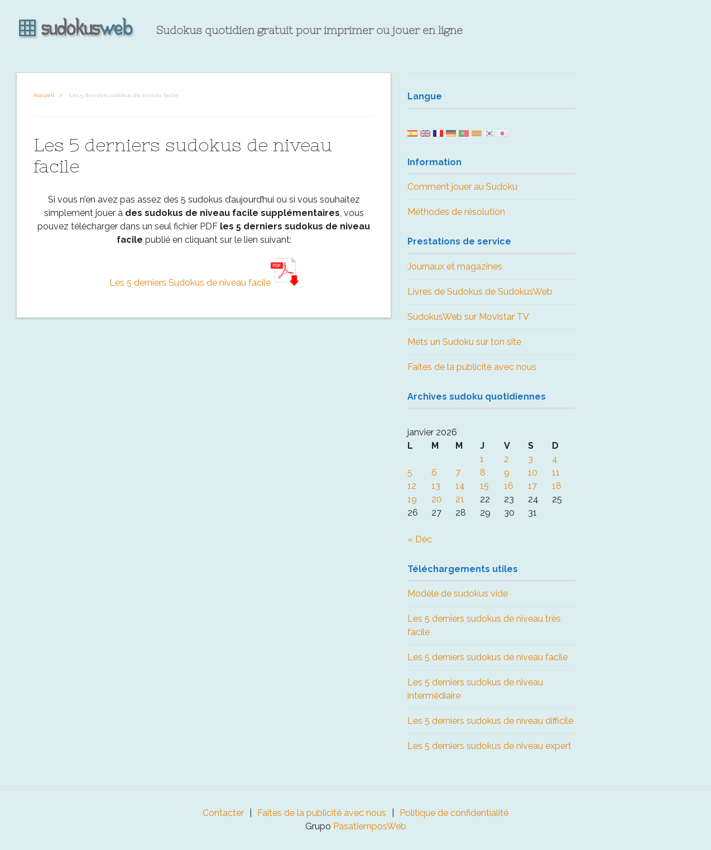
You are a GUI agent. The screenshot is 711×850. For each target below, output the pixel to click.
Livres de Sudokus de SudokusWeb (480, 291)
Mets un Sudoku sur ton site (464, 342)
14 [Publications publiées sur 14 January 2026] (460, 486)
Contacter (223, 813)
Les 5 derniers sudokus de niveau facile (487, 657)
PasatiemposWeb (369, 826)
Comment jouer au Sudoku (462, 186)
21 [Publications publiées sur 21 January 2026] (459, 499)
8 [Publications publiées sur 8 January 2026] (483, 472)
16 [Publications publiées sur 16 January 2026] (508, 486)
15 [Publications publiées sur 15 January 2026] (484, 486)
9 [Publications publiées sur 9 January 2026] (507, 472)
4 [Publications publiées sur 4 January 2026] (555, 459)
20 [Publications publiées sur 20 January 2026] (436, 499)
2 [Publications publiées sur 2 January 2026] (506, 459)
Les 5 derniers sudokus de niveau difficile (490, 720)
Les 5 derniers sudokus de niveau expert (489, 746)
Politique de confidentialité (454, 813)
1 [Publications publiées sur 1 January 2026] (482, 459)
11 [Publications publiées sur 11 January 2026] (556, 472)
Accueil (43, 95)
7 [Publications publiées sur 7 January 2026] (457, 472)
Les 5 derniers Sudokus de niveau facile (204, 282)
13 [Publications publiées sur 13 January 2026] (435, 486)
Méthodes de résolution (456, 212)
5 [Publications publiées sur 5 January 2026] (409, 472)
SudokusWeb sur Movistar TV (468, 316)
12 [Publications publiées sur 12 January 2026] (411, 486)
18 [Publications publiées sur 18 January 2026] (556, 486)
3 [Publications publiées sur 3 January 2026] (530, 459)
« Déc (419, 539)
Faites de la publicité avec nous (471, 367)
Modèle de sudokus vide (457, 593)
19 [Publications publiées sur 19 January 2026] (412, 499)
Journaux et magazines (454, 266)
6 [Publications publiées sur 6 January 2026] (434, 472)
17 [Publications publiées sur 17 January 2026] (532, 486)
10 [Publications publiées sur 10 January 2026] (532, 472)
